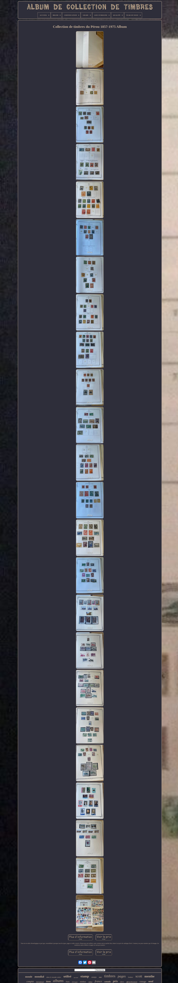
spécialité (76, 977)
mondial (39, 976)
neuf (150, 981)
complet (30, 981)
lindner (130, 977)
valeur (90, 982)
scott (138, 976)
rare (100, 977)
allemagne (75, 982)
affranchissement (131, 982)
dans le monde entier (53, 977)
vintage (142, 981)
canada (107, 981)
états (68, 982)
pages (122, 976)
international (40, 982)
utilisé (67, 976)
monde (28, 976)
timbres (109, 976)
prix (115, 981)
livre (48, 981)
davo (122, 982)
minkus (83, 982)
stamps (94, 977)
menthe (149, 976)
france (98, 981)
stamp (84, 976)
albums (58, 981)
